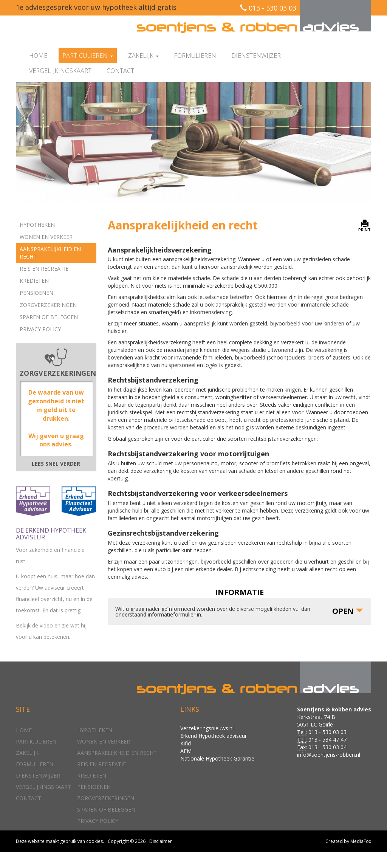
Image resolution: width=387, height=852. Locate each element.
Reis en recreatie (44, 268)
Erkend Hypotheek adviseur (213, 735)
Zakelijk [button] (143, 55)
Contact (120, 71)
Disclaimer (160, 841)
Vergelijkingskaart (60, 71)
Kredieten (34, 280)
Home (38, 55)
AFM (186, 750)
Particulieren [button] (87, 55)
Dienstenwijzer (256, 55)
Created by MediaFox (348, 841)
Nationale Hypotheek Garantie (217, 758)
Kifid (185, 743)
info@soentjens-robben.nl (328, 754)
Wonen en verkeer (46, 236)
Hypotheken (37, 224)
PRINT (364, 226)
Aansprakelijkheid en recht (50, 252)
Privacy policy (40, 329)
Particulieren (36, 741)
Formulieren (195, 55)
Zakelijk (27, 752)
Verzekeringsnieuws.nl (207, 728)
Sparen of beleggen (49, 317)
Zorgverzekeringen (48, 304)
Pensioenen (36, 292)
